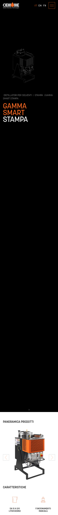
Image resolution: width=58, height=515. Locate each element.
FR (44, 5)
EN (40, 5)
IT (36, 5)
